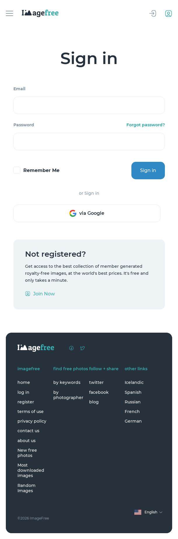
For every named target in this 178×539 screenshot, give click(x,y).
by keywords (66, 382)
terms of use (30, 411)
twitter (96, 382)
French (132, 411)
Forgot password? (145, 125)
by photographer (68, 395)
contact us (28, 430)
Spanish (133, 392)
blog (94, 402)
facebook (99, 392)
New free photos (27, 453)
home (23, 382)
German (133, 421)
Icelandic (134, 382)
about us (26, 440)
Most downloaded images (30, 470)
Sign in (148, 170)
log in (23, 392)
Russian (133, 402)
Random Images (26, 488)
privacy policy (31, 421)
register (25, 402)
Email (19, 89)
